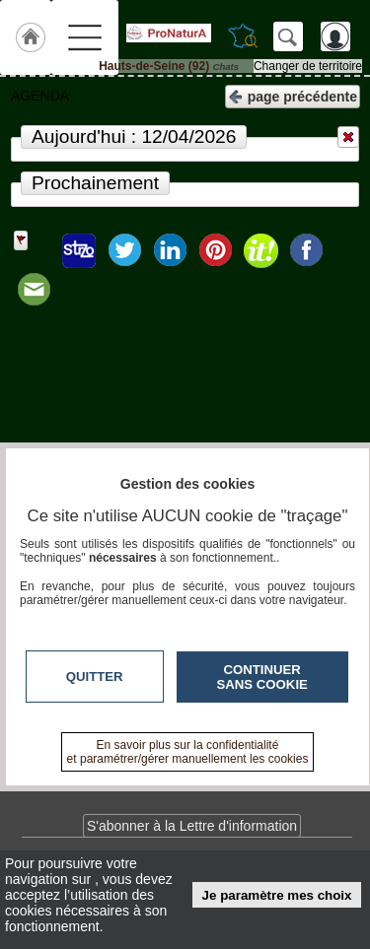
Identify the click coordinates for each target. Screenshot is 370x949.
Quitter (94, 676)
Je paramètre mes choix (277, 895)
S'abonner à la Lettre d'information (192, 826)
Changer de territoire (308, 66)
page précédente (292, 95)
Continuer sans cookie (262, 677)
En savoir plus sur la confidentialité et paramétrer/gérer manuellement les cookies (188, 752)
